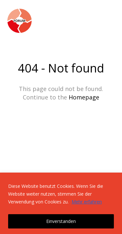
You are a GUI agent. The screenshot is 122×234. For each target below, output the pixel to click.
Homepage (84, 97)
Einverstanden (61, 221)
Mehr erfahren (87, 202)
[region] (61, 203)
